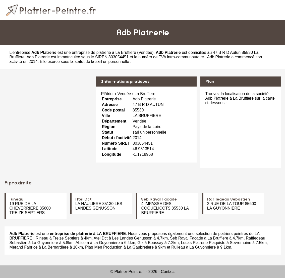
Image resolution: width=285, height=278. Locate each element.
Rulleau (178, 247)
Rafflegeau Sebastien (228, 199)
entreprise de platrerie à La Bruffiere (104, 52)
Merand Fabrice (24, 247)
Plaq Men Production (104, 247)
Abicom (82, 243)
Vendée (145, 52)
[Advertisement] (48, 111)
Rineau (16, 199)
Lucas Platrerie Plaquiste (203, 243)
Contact (168, 271)
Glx (140, 243)
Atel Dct (83, 199)
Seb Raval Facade (159, 199)
